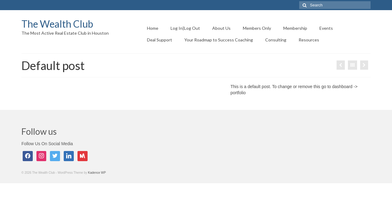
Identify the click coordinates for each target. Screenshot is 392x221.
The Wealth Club (57, 24)
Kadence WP (97, 172)
